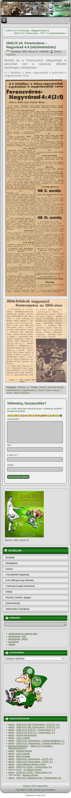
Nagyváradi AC (29, 390)
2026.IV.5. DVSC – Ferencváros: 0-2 (34, 767)
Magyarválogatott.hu (18, 746)
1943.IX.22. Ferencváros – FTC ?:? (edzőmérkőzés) (39, 33)
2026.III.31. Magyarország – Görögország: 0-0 (38, 777)
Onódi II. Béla (44, 390)
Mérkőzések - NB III (18, 639)
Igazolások (13, 641)
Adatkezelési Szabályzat (17, 609)
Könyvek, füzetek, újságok (18, 597)
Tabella (11, 644)
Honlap (10, 465)
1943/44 (21, 387)
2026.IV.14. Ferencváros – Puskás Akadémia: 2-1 (40, 740)
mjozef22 (10, 54)
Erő (34, 786)
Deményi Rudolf (55, 387)
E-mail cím (12, 455)
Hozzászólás (13, 419)
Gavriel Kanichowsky (26, 735)
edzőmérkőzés (13, 390)
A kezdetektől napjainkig (17, 574)
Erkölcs (26, 786)
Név (9, 445)
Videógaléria (11, 563)
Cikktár (8, 591)
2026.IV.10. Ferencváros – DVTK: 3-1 (34, 759)
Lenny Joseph (23, 738)
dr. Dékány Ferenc (33, 769)
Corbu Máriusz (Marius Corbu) (31, 764)
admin (11, 724)
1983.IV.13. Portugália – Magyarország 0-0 (31, 747)
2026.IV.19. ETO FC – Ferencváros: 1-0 (35, 730)
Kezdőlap (10, 557)
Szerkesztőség (12, 603)
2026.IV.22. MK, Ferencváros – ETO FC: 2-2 (38, 724)
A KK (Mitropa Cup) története (19, 580)
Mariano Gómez (24, 751)
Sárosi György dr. (21, 393)
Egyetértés (42, 786)
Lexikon (9, 569)
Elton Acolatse (23, 756)
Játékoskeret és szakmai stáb (22, 633)
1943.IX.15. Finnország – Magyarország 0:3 (27, 30)
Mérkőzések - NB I (17, 636)
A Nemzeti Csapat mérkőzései (20, 586)
